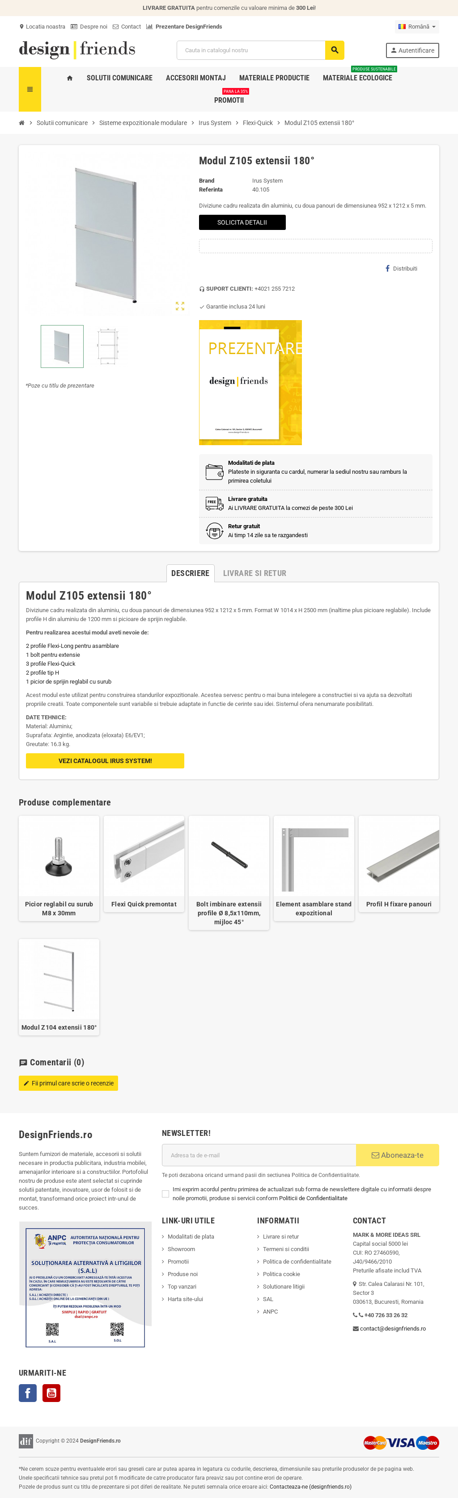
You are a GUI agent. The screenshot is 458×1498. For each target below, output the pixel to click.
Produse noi (183, 1274)
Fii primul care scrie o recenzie (68, 1083)
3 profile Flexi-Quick (51, 663)
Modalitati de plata (191, 1236)
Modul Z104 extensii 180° (59, 1027)
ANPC (270, 1311)
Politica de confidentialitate (297, 1261)
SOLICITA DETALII (242, 222)
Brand (206, 180)
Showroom (181, 1249)
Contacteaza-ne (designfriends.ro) (311, 1487)
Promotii (178, 1261)
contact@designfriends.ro (393, 1328)
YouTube (51, 1393)
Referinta (211, 189)
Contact (127, 26)
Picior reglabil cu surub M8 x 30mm (59, 909)
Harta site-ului (185, 1299)
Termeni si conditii (286, 1249)
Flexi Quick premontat (144, 904)
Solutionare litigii (284, 1286)
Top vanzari (182, 1286)
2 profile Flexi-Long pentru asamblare (72, 646)
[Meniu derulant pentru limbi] (417, 26)
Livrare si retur (281, 1236)
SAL (268, 1299)
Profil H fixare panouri (399, 904)
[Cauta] (260, 50)
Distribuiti (401, 268)
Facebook (28, 1393)
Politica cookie (281, 1274)
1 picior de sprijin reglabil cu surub (68, 681)
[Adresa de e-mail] (259, 1155)
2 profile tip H (42, 672)
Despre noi (89, 26)
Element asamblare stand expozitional (314, 909)
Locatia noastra (42, 26)
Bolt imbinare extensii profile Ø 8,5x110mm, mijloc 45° (229, 913)
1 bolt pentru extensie (53, 654)
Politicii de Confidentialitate (313, 1198)
